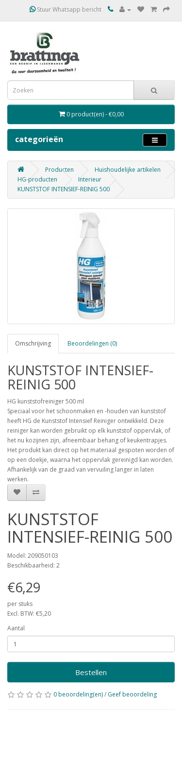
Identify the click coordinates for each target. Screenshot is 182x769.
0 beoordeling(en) (78, 694)
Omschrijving (33, 343)
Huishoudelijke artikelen (128, 169)
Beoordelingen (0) (92, 343)
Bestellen (91, 672)
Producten (59, 169)
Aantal (16, 628)
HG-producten (37, 179)
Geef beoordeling (132, 694)
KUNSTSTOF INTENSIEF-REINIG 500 (63, 189)
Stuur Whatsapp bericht (65, 9)
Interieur (89, 179)
